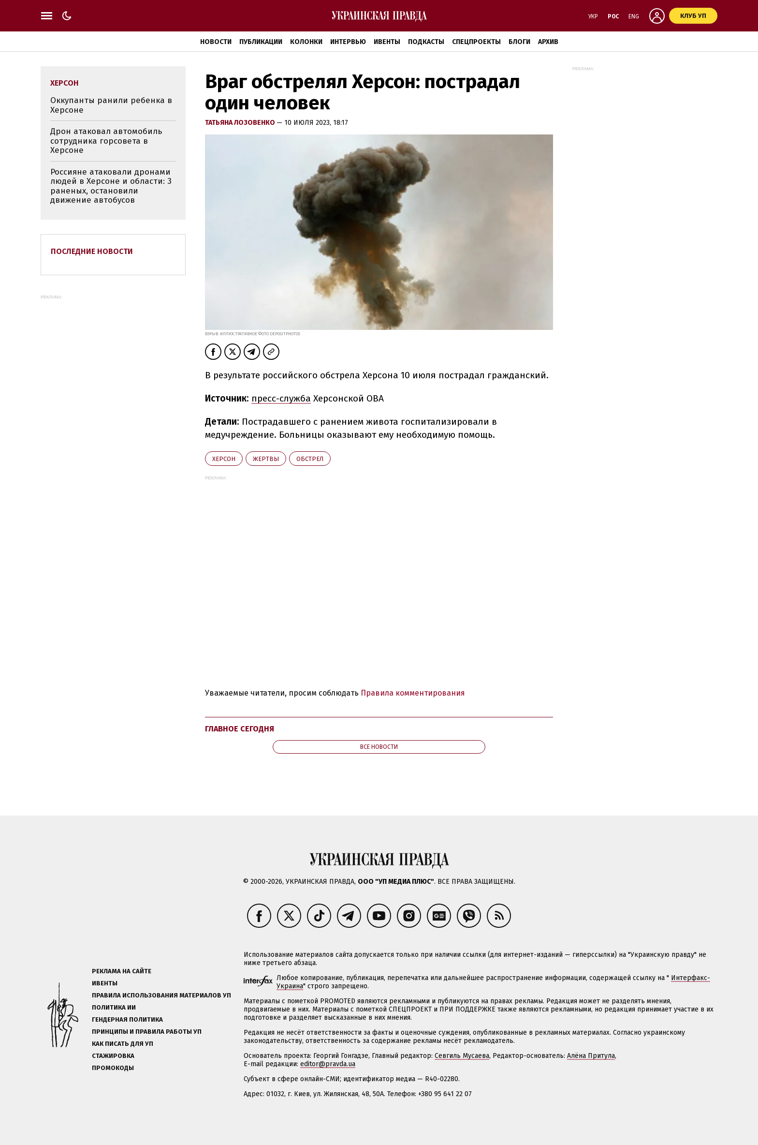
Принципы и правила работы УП (147, 1031)
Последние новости (92, 251)
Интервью (348, 42)
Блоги (519, 42)
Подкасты (426, 42)
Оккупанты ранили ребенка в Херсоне (111, 105)
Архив (548, 42)
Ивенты (387, 42)
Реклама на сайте (121, 971)
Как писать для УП (122, 1043)
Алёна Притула (591, 1056)
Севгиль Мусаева (462, 1056)
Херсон (223, 458)
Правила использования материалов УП (161, 995)
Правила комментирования (413, 693)
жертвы (266, 458)
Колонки (306, 42)
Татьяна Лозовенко (241, 123)
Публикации (260, 42)
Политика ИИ (114, 1007)
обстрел (309, 458)
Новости (216, 42)
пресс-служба (281, 398)
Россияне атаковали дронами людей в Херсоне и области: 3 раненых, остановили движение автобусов (111, 186)
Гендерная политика (127, 1019)
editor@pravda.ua (327, 1064)
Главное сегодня (239, 728)
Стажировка (113, 1055)
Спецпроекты (476, 42)
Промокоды (113, 1067)
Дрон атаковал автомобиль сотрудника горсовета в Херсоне (106, 140)
